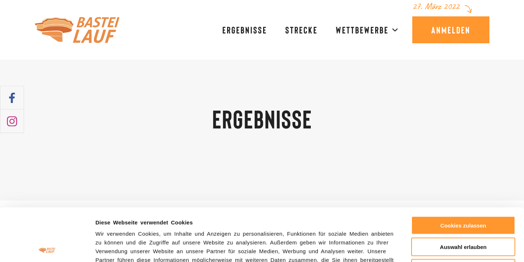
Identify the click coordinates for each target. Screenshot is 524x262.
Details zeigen (387, 248)
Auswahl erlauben (463, 194)
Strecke (301, 29)
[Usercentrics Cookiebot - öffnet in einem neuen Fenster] (47, 247)
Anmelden (451, 29)
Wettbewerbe (362, 29)
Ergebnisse (244, 29)
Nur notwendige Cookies (463, 216)
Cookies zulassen (463, 173)
